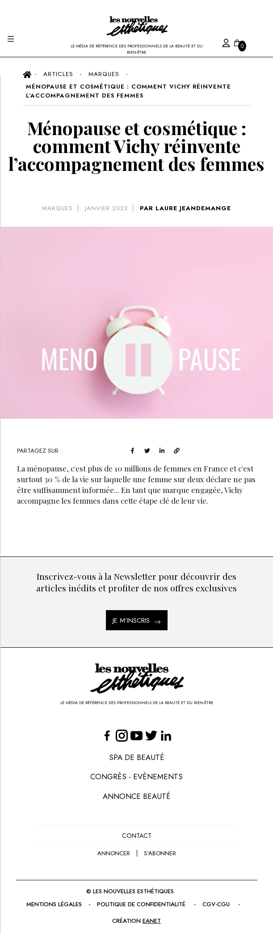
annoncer (112, 849)
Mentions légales (50, 900)
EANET (152, 916)
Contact (136, 832)
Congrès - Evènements (136, 773)
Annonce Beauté (136, 793)
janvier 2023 (107, 207)
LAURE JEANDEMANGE (196, 207)
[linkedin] (193, 449)
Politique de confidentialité (144, 900)
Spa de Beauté (136, 754)
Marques (54, 207)
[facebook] (163, 449)
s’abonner (160, 849)
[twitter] (178, 449)
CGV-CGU (221, 900)
